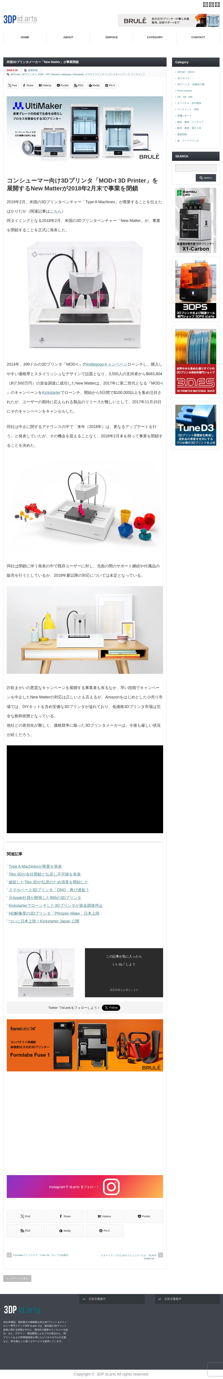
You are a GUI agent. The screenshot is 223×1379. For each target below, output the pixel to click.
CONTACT (198, 37)
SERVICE (111, 37)
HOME (25, 37)
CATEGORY (155, 37)
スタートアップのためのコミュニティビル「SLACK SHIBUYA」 (129, 1257)
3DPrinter (15, 74)
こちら (56, 211)
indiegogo (66, 74)
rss (205, 4)
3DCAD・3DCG (185, 72)
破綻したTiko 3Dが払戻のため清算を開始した (49, 882)
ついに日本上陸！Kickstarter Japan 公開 (44, 921)
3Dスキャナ (183, 78)
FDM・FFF (44, 74)
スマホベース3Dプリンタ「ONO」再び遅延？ (49, 890)
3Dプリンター (29, 74)
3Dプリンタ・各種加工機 (190, 84)
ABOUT (68, 37)
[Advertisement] (85, 1124)
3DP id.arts (106, 1374)
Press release (184, 90)
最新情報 (33, 70)
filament (55, 74)
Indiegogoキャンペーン (107, 364)
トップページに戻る (17, 1278)
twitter (211, 4)
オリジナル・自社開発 (189, 103)
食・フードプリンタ (188, 140)
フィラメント (138, 74)
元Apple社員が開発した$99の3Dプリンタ (45, 898)
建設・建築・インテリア (190, 122)
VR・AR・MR (185, 97)
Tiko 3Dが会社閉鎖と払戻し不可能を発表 (45, 874)
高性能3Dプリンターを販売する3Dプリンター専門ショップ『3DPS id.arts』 (168, 47)
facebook (217, 4)
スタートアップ (121, 74)
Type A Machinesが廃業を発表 (35, 866)
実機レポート (184, 115)
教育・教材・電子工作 (189, 128)
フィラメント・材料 (188, 109)
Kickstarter (78, 74)
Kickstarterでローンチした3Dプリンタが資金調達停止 (56, 905)
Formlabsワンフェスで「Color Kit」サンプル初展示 (40, 1255)
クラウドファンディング (98, 74)
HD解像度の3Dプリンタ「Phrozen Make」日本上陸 (54, 913)
